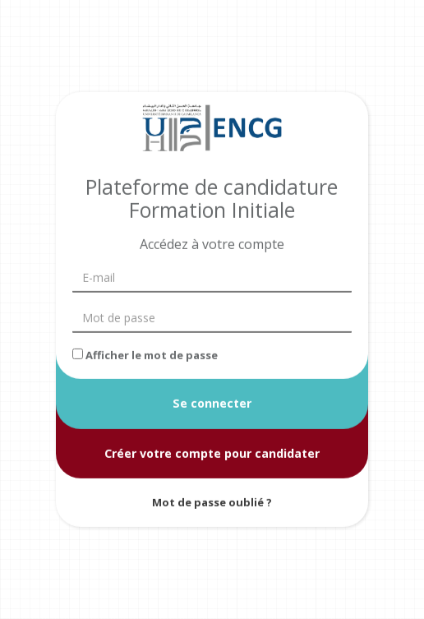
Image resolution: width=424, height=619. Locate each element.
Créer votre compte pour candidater (212, 452)
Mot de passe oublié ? (212, 501)
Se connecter (212, 403)
